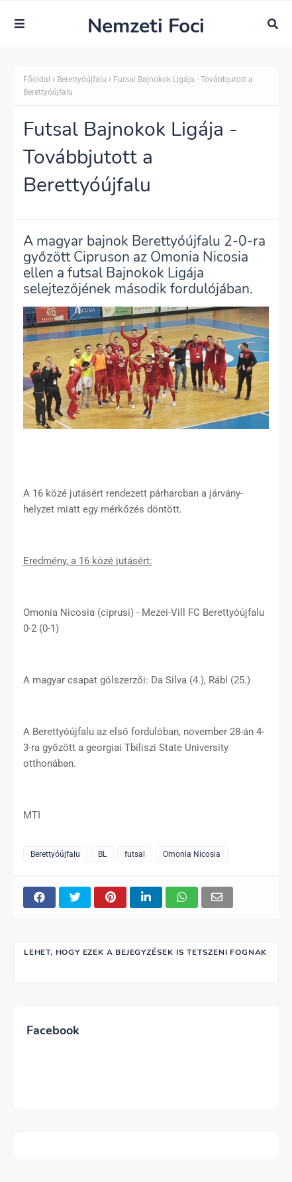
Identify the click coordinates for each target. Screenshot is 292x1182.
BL (102, 854)
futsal (134, 854)
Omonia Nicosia (191, 854)
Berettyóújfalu (82, 79)
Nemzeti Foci (146, 26)
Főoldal (36, 79)
